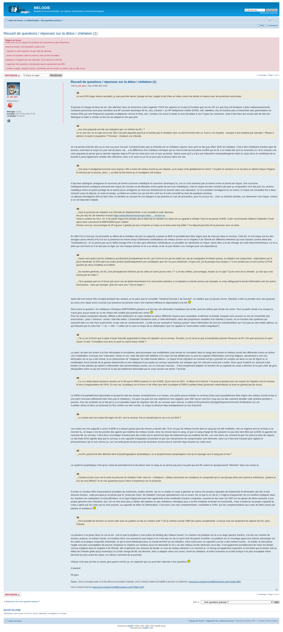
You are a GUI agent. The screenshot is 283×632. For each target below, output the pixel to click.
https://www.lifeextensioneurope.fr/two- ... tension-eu (139, 215)
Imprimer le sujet (269, 19)
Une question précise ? (52, 20)
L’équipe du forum (196, 621)
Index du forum (15, 20)
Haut (277, 590)
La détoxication (32, 20)
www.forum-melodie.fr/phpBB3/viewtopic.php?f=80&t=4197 (118, 587)
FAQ (262, 25)
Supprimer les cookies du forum (220, 621)
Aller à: (196, 602)
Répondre (12, 75)
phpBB (130, 626)
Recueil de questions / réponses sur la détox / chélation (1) (50, 33)
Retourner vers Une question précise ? (23, 601)
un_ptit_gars (80, 86)
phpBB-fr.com (147, 628)
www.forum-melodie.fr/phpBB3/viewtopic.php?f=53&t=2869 (215, 582)
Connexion (273, 25)
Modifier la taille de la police (275, 19)
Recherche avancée (269, 13)
